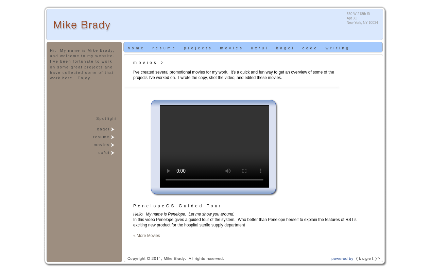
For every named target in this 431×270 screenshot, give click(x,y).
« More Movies (146, 235)
